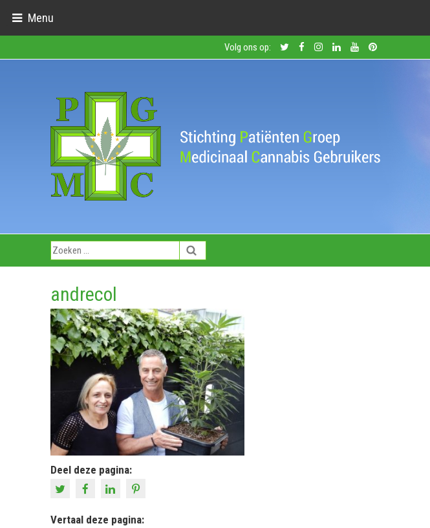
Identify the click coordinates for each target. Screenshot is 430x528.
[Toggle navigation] (32, 18)
